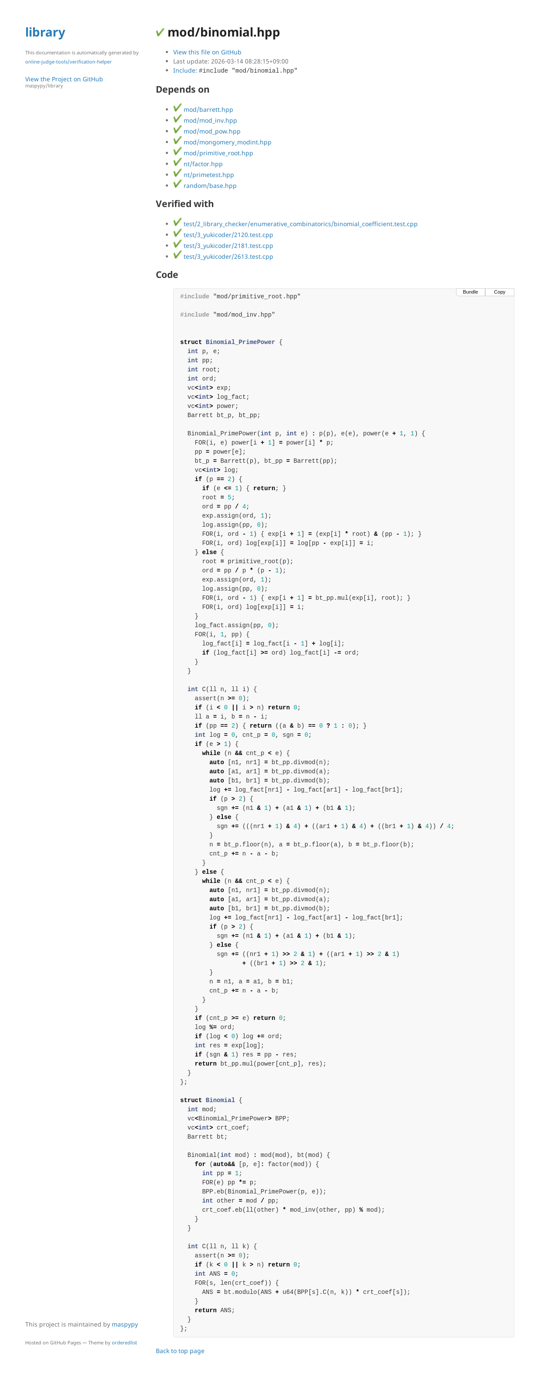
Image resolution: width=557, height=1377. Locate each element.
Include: (235, 70)
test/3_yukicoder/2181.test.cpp (223, 245)
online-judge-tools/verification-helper (68, 61)
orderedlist (124, 1342)
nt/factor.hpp (198, 164)
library (45, 31)
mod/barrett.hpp (203, 109)
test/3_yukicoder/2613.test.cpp (223, 256)
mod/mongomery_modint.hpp (222, 142)
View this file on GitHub (207, 52)
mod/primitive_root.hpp (213, 153)
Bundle (470, 291)
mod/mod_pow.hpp (207, 131)
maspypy (125, 1324)
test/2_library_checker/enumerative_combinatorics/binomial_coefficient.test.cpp (295, 224)
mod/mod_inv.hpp (205, 120)
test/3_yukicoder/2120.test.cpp (223, 235)
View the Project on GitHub (86, 82)
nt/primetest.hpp (203, 174)
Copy (499, 291)
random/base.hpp (205, 185)
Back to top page (180, 1351)
